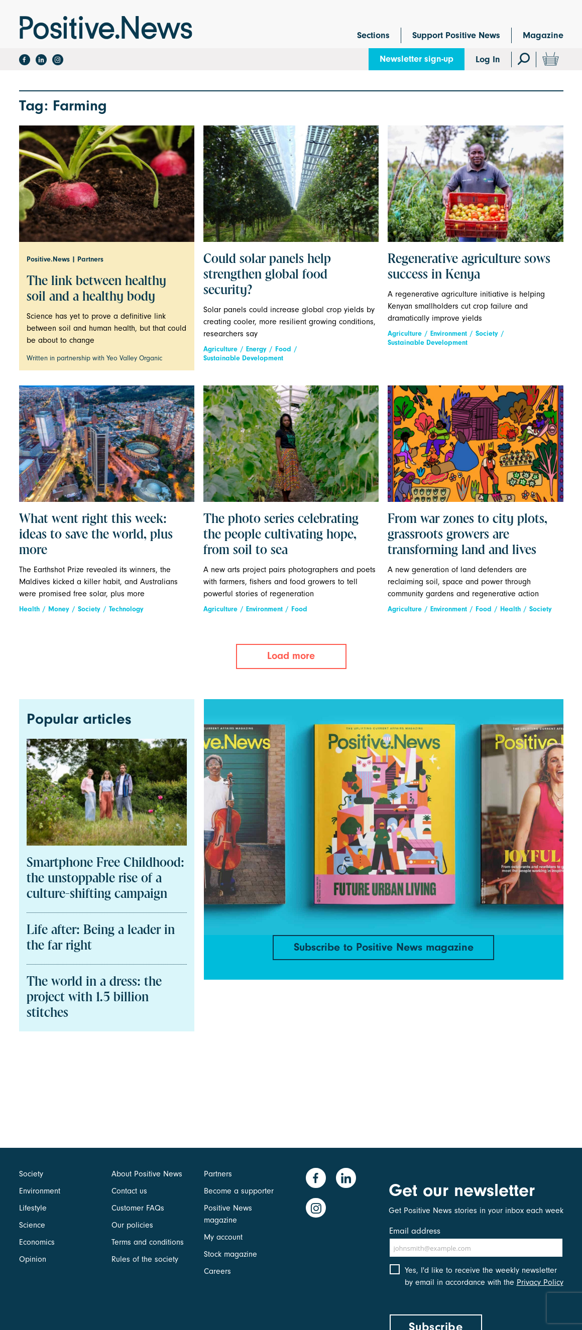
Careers (217, 1271)
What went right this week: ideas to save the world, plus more (96, 535)
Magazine (543, 35)
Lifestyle (33, 1208)
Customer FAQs (137, 1208)
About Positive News (146, 1173)
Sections (373, 35)
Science (32, 1225)
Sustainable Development (243, 358)
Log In (488, 59)
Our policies (132, 1225)
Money (58, 609)
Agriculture (220, 349)
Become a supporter (239, 1190)
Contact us (129, 1190)
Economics (37, 1242)
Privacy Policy (540, 1283)
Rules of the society (144, 1259)
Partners (218, 1173)
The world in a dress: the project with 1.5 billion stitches (94, 997)
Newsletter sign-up (416, 59)
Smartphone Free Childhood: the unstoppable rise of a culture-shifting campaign (105, 878)
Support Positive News (456, 35)
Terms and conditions (147, 1242)
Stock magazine (230, 1254)
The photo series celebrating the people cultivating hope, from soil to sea (281, 535)
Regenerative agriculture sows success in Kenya (469, 267)
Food (283, 349)
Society (487, 333)
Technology (126, 609)
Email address (414, 1231)
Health (29, 609)
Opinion (32, 1259)
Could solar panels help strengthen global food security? (267, 275)
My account (223, 1237)
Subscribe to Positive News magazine (383, 947)
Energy (256, 349)
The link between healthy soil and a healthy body (96, 289)
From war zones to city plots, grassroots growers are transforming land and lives (467, 535)
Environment (448, 333)
